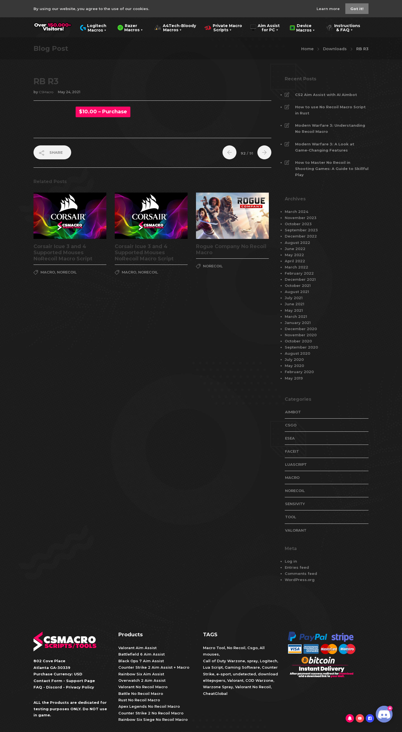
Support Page (80, 680)
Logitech (268, 661)
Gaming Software (242, 667)
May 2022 (294, 255)
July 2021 (294, 298)
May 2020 (294, 365)
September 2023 (301, 230)
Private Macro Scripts (223, 27)
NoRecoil (67, 272)
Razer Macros (130, 27)
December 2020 (301, 329)
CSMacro (46, 92)
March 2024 (296, 211)
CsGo (290, 425)
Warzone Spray (218, 687)
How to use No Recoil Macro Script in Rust (330, 110)
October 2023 (298, 224)
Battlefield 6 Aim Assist (141, 654)
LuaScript (296, 464)
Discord (54, 687)
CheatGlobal (215, 693)
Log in (291, 561)
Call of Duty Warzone (224, 661)
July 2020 (294, 359)
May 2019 (294, 378)
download (268, 674)
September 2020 (301, 347)
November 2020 (301, 335)
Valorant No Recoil (252, 687)
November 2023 (300, 217)
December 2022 (301, 236)
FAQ (38, 687)
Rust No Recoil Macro (139, 700)
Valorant (234, 680)
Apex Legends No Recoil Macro (149, 706)
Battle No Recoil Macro (140, 693)
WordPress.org (300, 579)
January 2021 (298, 322)
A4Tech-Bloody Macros (175, 27)
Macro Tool (214, 647)
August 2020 (297, 353)
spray (252, 661)
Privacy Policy (80, 687)
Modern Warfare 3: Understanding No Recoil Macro (330, 128)
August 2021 (297, 291)
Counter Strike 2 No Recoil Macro (150, 713)
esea (290, 438)
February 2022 (299, 273)
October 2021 (298, 285)
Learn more (329, 8)
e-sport (223, 674)
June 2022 (295, 248)
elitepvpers (214, 680)
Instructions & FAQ (343, 27)
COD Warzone (258, 680)
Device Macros (302, 27)
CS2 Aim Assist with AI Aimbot (326, 94)
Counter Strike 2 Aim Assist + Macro (153, 667)
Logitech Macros (93, 27)
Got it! (356, 8)
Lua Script (213, 667)
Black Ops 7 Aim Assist (141, 661)
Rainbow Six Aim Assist (141, 674)
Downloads (335, 48)
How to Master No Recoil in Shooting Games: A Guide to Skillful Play (331, 168)
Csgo (252, 647)
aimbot (293, 412)
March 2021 (296, 316)
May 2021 (294, 310)
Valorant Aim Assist (137, 647)
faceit (292, 451)
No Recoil (236, 647)
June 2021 (294, 304)
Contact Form (48, 680)
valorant (296, 530)
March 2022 (296, 267)
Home (307, 48)
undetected (244, 674)
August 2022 (297, 242)
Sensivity (295, 503)
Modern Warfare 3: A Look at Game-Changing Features (324, 147)
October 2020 (298, 341)
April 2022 (295, 261)
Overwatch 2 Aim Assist (142, 680)
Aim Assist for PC (265, 27)
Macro (47, 272)
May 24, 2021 (69, 92)
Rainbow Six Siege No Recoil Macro (153, 719)
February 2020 (299, 371)
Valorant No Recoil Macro (143, 687)
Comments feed (301, 573)
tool (290, 517)
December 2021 (300, 279)
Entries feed (297, 567)
